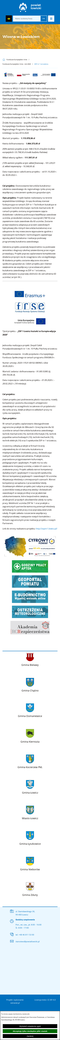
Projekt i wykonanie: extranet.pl (15, 1001)
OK (43, 18)
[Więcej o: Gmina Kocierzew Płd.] (30, 761)
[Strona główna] (30, 8)
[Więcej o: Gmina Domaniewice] (30, 710)
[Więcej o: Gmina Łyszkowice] (30, 837)
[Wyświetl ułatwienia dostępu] (9, 18)
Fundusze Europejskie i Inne (16, 60)
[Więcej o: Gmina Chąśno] (30, 684)
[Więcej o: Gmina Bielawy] (30, 659)
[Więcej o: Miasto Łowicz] (30, 812)
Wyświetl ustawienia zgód (30, 1026)
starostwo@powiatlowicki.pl (28, 941)
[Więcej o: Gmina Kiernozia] (30, 735)
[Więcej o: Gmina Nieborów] (30, 863)
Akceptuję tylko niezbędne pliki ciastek (30, 1031)
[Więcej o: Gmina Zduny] (30, 888)
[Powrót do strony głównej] (4, 59)
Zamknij (30, 1036)
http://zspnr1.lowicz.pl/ (46, 528)
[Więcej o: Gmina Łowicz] (30, 786)
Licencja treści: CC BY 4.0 (45, 1000)
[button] (51, 18)
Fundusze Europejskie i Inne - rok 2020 (16, 64)
